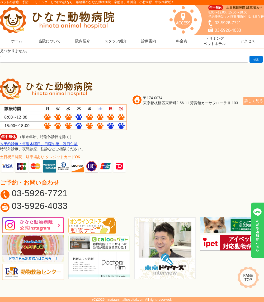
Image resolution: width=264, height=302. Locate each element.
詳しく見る (253, 101)
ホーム (16, 41)
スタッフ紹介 (116, 41)
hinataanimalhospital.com (125, 299)
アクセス (247, 41)
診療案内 (148, 41)
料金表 (181, 41)
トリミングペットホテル (215, 41)
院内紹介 (82, 41)
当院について (50, 41)
